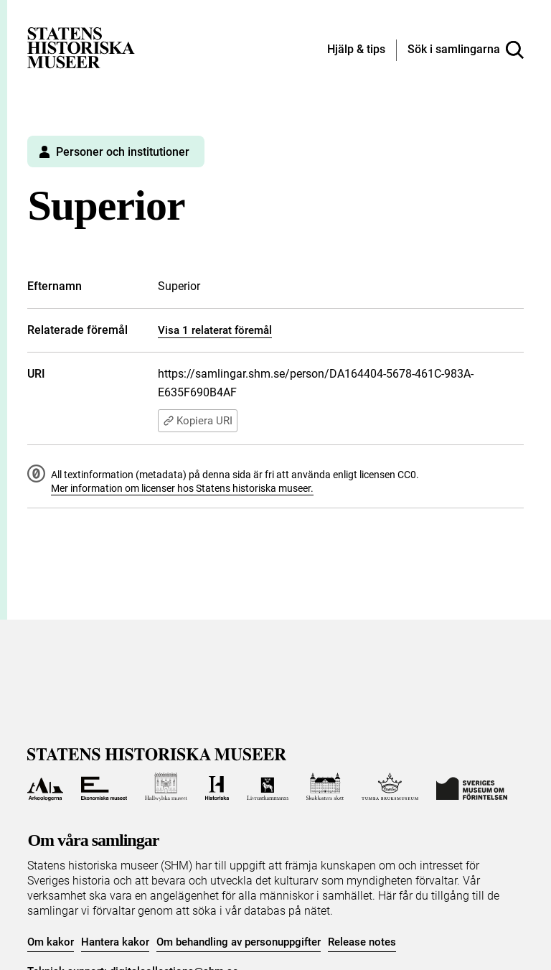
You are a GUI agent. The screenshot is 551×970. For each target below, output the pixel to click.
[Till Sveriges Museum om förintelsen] (471, 787)
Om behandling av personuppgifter (238, 942)
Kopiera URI (197, 420)
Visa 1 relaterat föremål (215, 330)
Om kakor (50, 942)
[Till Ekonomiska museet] (104, 787)
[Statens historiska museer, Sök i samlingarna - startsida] (81, 47)
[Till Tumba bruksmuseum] (390, 787)
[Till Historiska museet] (217, 787)
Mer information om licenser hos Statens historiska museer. (182, 488)
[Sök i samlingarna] (466, 50)
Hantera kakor (115, 942)
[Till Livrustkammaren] (267, 787)
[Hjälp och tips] (356, 50)
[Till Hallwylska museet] (166, 787)
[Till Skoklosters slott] (325, 787)
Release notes (362, 942)
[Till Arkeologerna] (44, 787)
